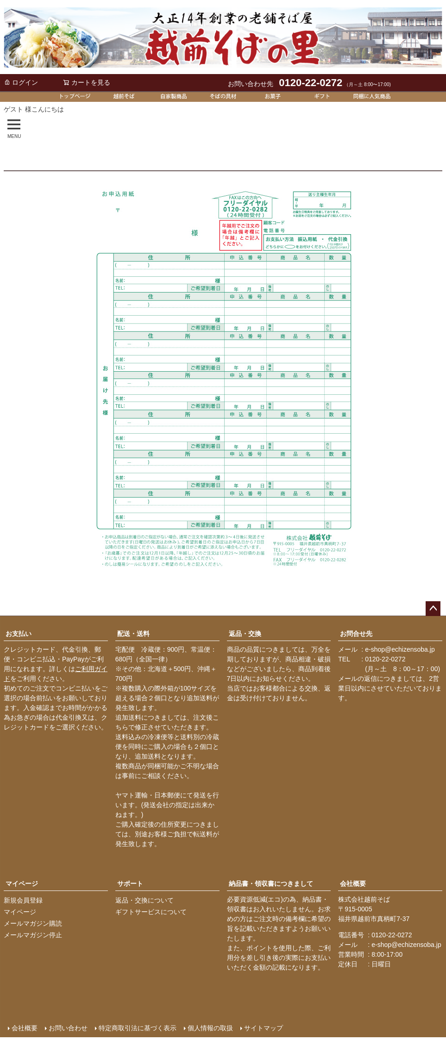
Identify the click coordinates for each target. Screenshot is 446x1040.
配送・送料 (133, 633)
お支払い (18, 633)
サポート (130, 883)
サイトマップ (263, 1027)
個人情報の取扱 (209, 1027)
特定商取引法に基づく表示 (137, 1027)
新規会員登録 (23, 900)
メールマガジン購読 (33, 923)
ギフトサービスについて (151, 911)
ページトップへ (433, 608)
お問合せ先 (356, 633)
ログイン (21, 82)
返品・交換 (245, 633)
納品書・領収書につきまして (271, 883)
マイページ (22, 883)
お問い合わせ (67, 1027)
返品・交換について (144, 900)
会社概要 (353, 883)
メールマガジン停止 (33, 935)
